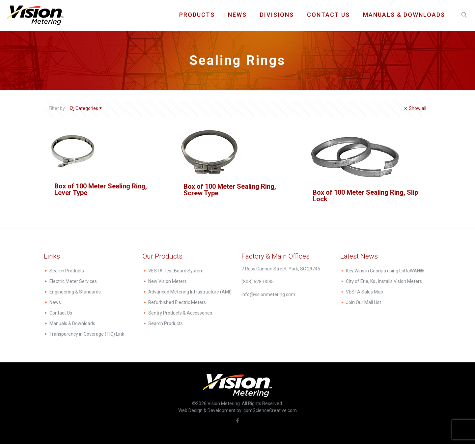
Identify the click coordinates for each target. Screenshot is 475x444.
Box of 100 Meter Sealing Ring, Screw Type (229, 189)
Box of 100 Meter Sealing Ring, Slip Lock (365, 195)
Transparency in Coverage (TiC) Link (86, 334)
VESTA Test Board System (176, 270)
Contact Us (60, 313)
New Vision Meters (167, 281)
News (55, 302)
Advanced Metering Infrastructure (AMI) (190, 291)
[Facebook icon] (237, 421)
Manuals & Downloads (72, 323)
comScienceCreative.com (270, 410)
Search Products (66, 270)
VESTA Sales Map (364, 291)
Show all (414, 108)
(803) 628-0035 (257, 281)
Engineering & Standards (75, 291)
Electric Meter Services (73, 281)
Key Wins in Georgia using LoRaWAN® (385, 270)
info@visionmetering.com (268, 294)
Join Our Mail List (363, 302)
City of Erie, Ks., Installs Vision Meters (384, 281)
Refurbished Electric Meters (177, 302)
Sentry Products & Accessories (180, 313)
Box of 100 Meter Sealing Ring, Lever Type (100, 189)
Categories (86, 108)
